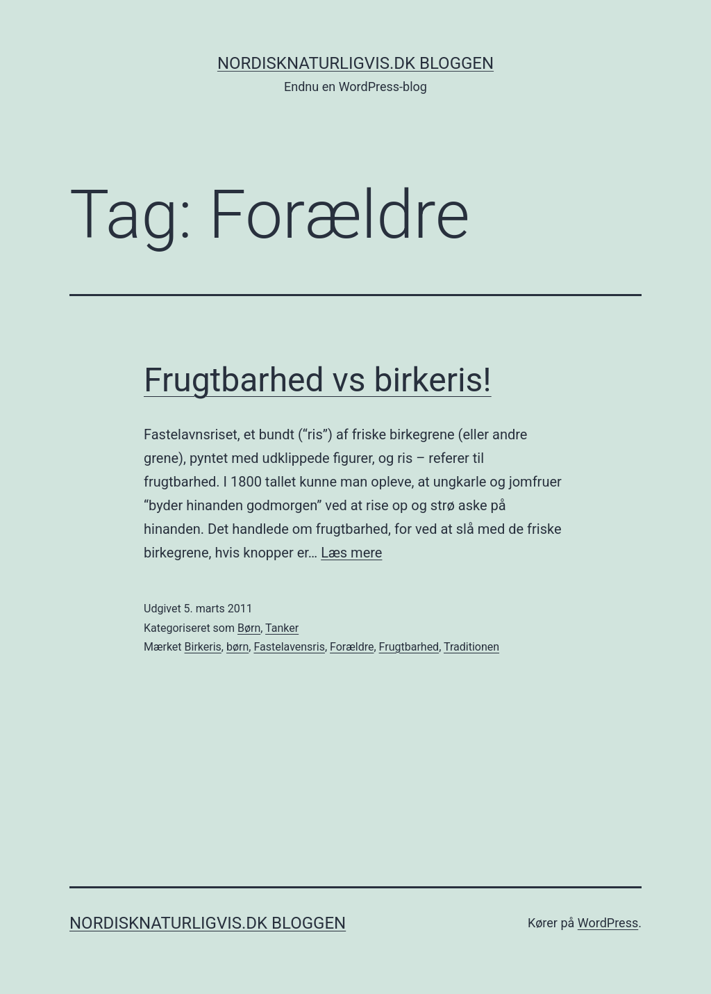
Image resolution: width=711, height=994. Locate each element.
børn (237, 646)
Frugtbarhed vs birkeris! (318, 380)
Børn (248, 628)
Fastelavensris (289, 646)
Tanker (282, 628)
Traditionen (471, 646)
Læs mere (351, 552)
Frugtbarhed (409, 646)
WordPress (608, 922)
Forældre (352, 646)
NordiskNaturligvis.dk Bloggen (355, 63)
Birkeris (203, 646)
